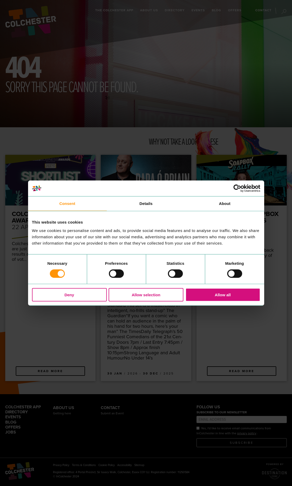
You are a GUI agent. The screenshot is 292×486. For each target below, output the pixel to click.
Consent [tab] (67, 203)
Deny (69, 294)
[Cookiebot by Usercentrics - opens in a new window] (237, 188)
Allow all (223, 294)
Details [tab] (146, 203)
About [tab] (225, 203)
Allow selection (146, 294)
